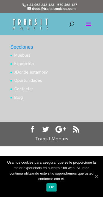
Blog (18, 97)
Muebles (22, 55)
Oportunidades (28, 80)
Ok (51, 187)
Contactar (23, 89)
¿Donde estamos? (31, 72)
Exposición (24, 64)
